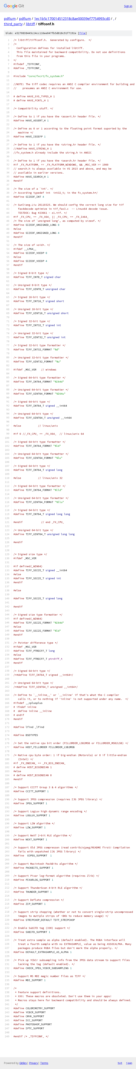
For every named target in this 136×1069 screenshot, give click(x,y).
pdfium (10, 18)
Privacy (33, 1063)
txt (120, 1063)
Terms (44, 1063)
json (129, 1063)
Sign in (128, 6)
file (82, 33)
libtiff (30, 24)
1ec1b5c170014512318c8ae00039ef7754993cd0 (72, 18)
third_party (13, 24)
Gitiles (23, 1063)
